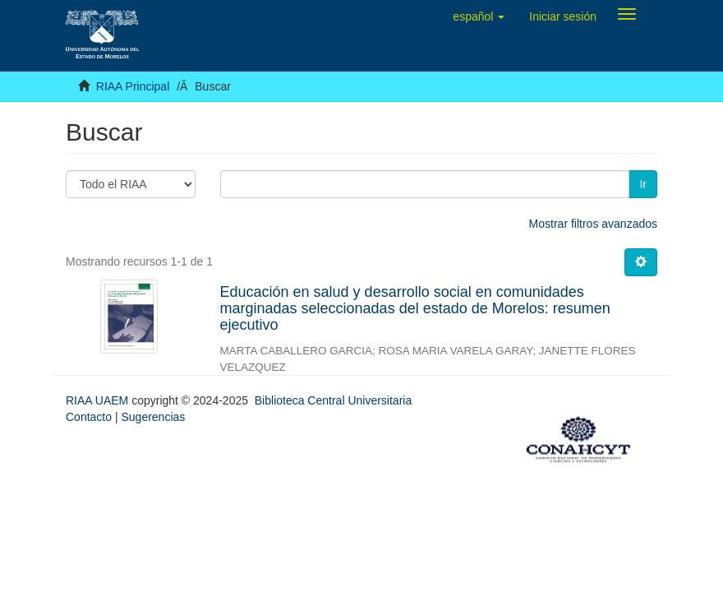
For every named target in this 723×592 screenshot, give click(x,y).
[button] (478, 16)
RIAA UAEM (98, 400)
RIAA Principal (132, 86)
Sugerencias (153, 416)
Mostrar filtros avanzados (593, 223)
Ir (643, 184)
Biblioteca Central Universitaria (333, 400)
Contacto (89, 416)
